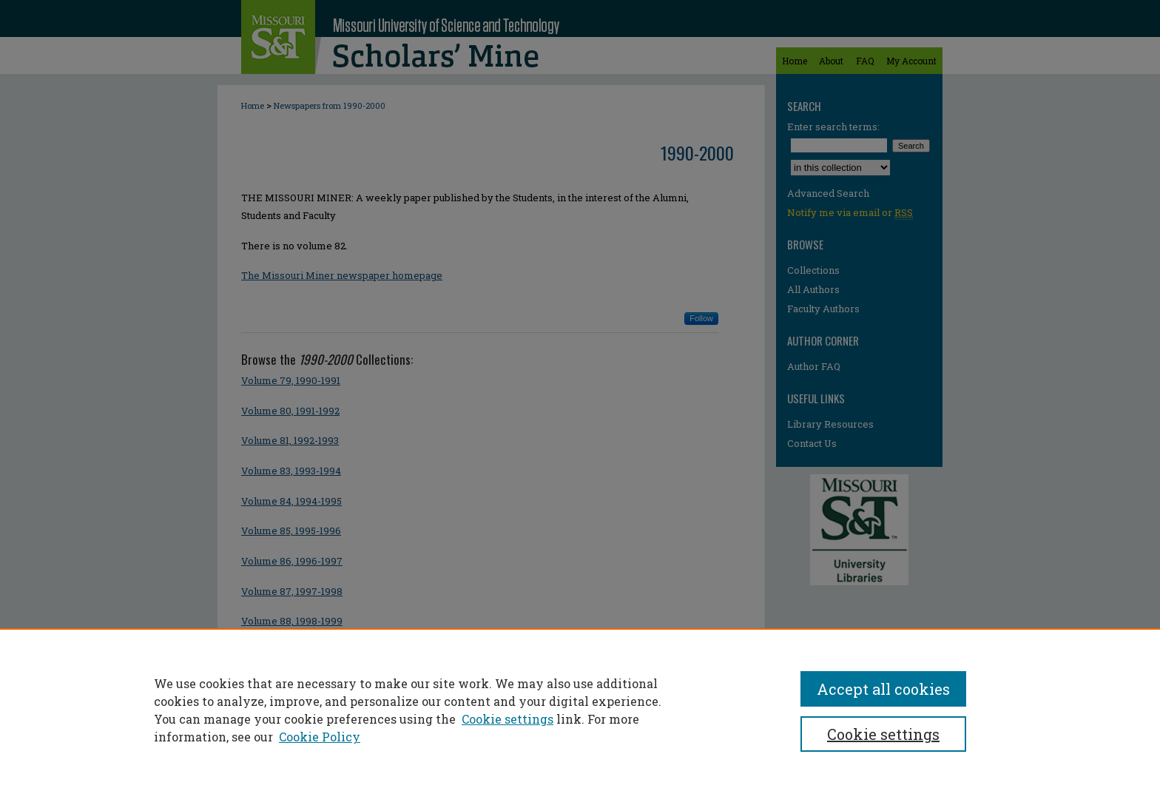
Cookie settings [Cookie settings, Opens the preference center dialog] (883, 734)
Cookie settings (507, 719)
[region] (580, 709)
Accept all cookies (883, 689)
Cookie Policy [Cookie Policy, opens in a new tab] (319, 736)
